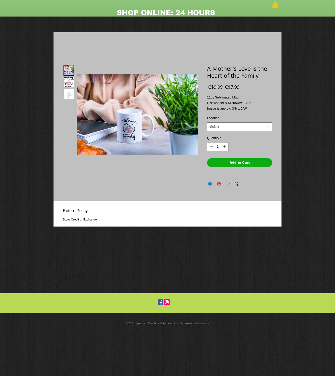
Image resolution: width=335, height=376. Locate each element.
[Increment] (225, 146)
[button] (275, 4)
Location (213, 118)
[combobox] (239, 126)
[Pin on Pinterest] (219, 183)
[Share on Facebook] (210, 183)
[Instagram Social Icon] (167, 302)
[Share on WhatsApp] (228, 183)
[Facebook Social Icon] (160, 302)
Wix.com (205, 323)
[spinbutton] (218, 146)
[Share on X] (236, 183)
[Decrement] (211, 146)
